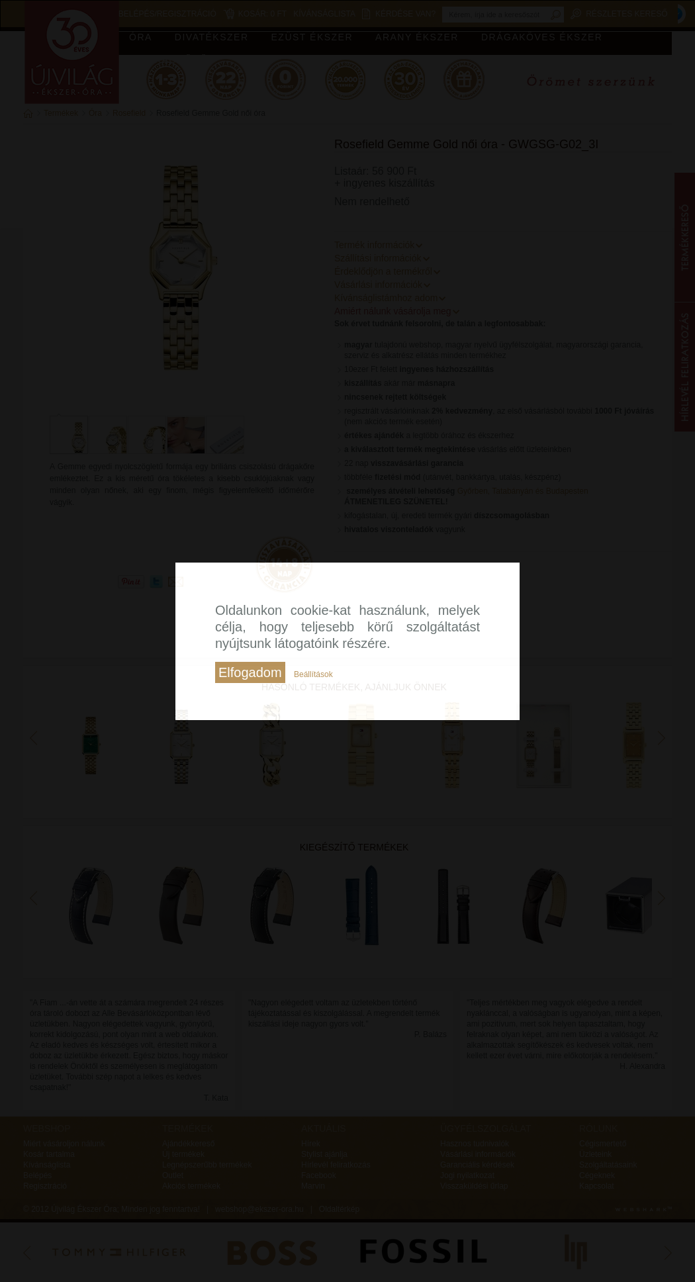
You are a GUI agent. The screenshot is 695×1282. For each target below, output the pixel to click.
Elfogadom (250, 672)
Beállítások (313, 674)
